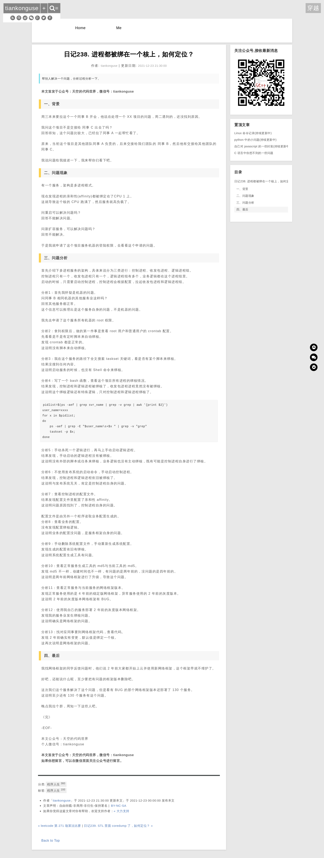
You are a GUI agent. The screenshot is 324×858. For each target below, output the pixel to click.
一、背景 (242, 189)
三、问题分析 (245, 202)
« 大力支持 (121, 811)
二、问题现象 (245, 195)
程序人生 (56, 784)
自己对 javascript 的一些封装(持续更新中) (262, 146)
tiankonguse (62, 800)
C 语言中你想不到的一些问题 (253, 153)
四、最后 (242, 209)
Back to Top (50, 840)
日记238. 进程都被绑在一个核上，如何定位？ (261, 181)
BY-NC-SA (118, 805)
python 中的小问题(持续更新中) (255, 139)
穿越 (313, 8)
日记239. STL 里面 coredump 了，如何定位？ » (118, 825)
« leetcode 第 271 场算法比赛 (59, 825)
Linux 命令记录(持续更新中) (253, 133)
